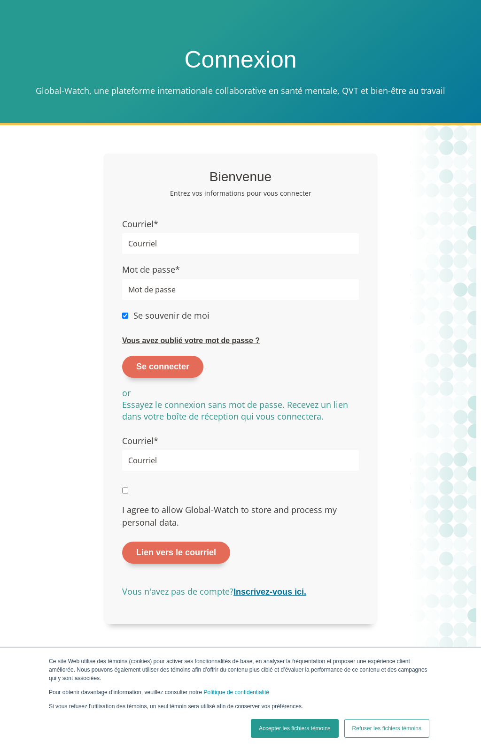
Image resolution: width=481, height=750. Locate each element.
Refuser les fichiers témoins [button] (386, 728)
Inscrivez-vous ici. (269, 592)
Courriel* (140, 224)
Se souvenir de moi (171, 315)
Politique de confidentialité (236, 692)
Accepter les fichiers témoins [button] (295, 728)
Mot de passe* (151, 269)
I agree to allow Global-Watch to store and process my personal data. (229, 516)
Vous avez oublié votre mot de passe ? (191, 340)
